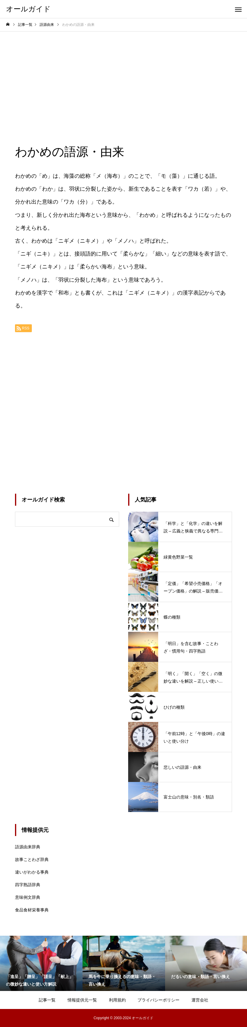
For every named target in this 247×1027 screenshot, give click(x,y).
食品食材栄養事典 (32, 909)
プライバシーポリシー (158, 1000)
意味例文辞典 (27, 897)
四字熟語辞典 (27, 884)
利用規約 (117, 1000)
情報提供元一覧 (82, 1000)
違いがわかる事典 (32, 872)
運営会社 (199, 1000)
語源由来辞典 (27, 846)
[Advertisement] (123, 77)
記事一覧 (47, 1000)
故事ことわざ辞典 (32, 859)
